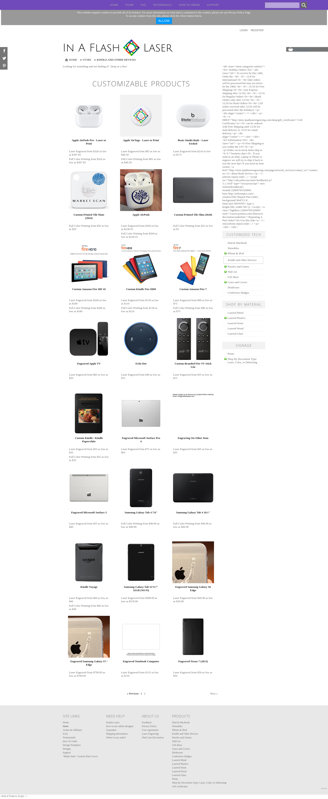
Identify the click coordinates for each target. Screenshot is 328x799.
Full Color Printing (79, 159)
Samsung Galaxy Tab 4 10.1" (193, 512)
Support (213, 5)
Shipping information (117, 733)
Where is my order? (116, 737)
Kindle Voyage (88, 586)
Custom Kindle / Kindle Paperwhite (89, 439)
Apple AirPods (141, 214)
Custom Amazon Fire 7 (193, 289)
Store (129, 5)
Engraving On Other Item (193, 438)
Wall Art (232, 271)
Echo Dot (141, 363)
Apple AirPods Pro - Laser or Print (89, 142)
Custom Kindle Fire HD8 (141, 289)
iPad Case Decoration (153, 737)
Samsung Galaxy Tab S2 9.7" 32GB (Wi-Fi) (141, 588)
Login (243, 30)
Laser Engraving (150, 733)
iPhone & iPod (236, 253)
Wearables (233, 248)
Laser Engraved (77, 151)
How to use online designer (119, 726)
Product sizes (112, 722)
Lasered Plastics (236, 318)
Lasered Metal (235, 312)
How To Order (189, 5)
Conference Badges (238, 292)
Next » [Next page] (214, 693)
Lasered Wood (235, 328)
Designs (67, 748)
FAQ (143, 5)
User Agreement (150, 730)
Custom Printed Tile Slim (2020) (193, 214)
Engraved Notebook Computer (141, 661)
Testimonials (162, 5)
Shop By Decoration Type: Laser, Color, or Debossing (242, 360)
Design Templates (72, 745)
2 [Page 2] (144, 693)
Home (114, 5)
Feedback (146, 722)
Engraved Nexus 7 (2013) (193, 661)
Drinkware (233, 287)
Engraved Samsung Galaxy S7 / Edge (88, 663)
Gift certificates (180, 786)
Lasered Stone (235, 323)
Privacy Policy (149, 726)
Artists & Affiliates (72, 730)
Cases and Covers (237, 282)
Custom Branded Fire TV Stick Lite (193, 365)
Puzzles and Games (238, 266)
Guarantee (111, 730)
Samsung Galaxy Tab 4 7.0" (141, 512)
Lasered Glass (235, 333)
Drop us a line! (119, 66)
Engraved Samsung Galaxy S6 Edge (193, 588)
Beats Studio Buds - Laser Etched (193, 142)
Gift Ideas (233, 277)
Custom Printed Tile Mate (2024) (88, 216)
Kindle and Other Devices (185, 733)
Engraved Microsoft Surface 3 (88, 512)
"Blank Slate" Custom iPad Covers (80, 756)
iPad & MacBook (237, 242)
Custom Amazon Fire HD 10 (88, 289)
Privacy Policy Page (239, 12)
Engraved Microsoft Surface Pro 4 (141, 439)
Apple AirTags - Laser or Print (141, 140)
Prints (231, 353)
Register (257, 30)
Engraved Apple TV (89, 363)
